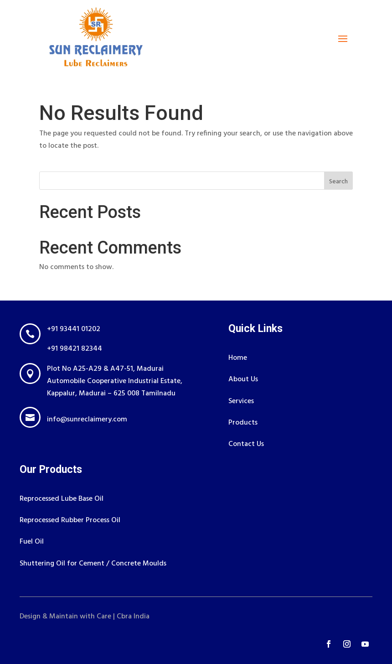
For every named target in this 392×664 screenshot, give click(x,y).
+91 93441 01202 (73, 329)
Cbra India (133, 616)
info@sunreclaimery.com (87, 419)
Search (338, 181)
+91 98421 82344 (74, 349)
